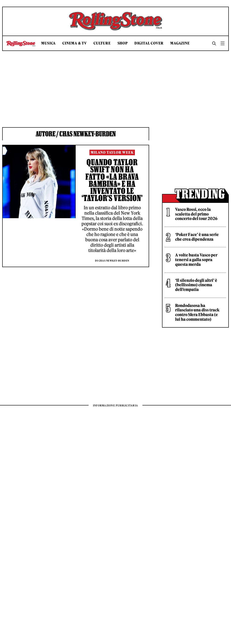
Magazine (180, 43)
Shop (123, 43)
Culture (102, 43)
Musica (48, 43)
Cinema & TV (74, 43)
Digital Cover (149, 43)
